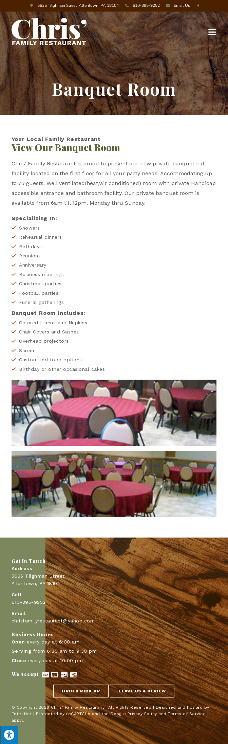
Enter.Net (22, 713)
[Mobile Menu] (212, 31)
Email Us (177, 5)
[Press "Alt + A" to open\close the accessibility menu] (9, 735)
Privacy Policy (142, 713)
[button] (81, 691)
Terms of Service (187, 713)
